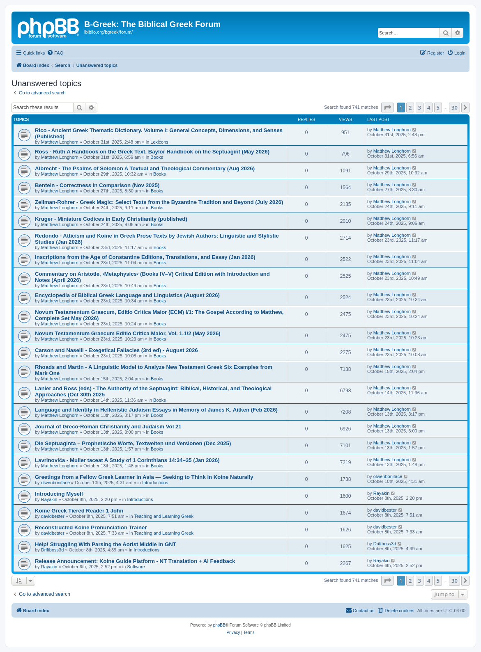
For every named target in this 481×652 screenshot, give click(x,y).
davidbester (52, 516)
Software (136, 566)
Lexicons (159, 142)
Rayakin (49, 499)
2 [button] (410, 107)
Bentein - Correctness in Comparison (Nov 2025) (97, 185)
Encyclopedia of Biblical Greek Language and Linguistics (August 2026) (127, 295)
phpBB (219, 625)
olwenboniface (55, 482)
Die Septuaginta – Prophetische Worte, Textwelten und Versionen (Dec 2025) (133, 443)
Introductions (155, 482)
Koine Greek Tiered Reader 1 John (79, 511)
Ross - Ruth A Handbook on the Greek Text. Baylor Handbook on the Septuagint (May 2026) (152, 152)
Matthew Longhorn (59, 142)
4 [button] (428, 107)
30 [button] (454, 107)
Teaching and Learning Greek (163, 516)
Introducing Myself (59, 494)
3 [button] (419, 107)
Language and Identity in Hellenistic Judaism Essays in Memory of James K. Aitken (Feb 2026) (156, 410)
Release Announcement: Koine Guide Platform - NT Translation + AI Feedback (135, 561)
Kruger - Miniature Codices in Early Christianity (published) (111, 219)
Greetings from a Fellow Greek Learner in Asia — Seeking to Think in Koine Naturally (144, 477)
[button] (387, 107)
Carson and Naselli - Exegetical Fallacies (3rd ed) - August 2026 (116, 350)
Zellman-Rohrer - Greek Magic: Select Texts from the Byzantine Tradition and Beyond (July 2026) (159, 202)
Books (156, 157)
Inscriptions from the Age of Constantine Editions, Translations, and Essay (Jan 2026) (145, 257)
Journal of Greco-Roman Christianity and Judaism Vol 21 (108, 426)
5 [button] (438, 107)
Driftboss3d (52, 549)
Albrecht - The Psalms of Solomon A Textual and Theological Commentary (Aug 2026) (145, 168)
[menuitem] (55, 53)
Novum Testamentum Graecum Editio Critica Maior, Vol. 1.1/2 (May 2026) (128, 333)
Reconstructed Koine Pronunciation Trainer (91, 527)
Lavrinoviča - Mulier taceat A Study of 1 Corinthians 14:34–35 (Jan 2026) (127, 460)
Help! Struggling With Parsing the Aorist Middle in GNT (105, 544)
